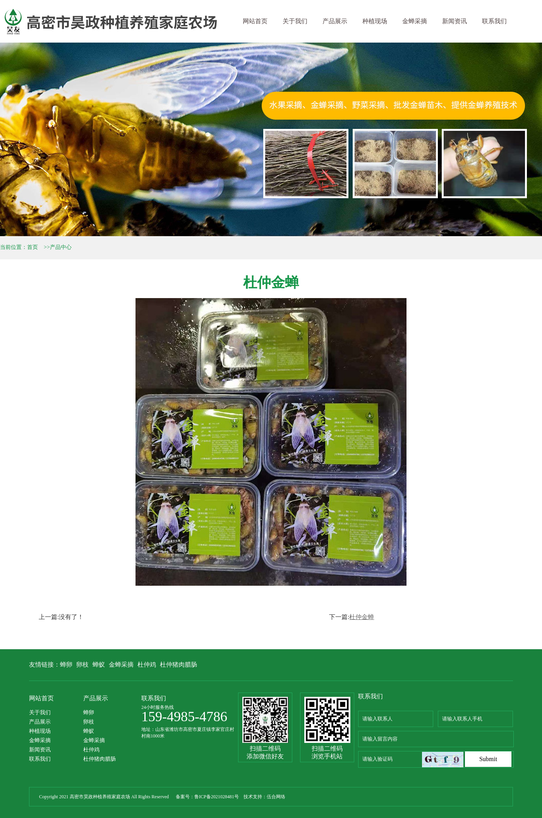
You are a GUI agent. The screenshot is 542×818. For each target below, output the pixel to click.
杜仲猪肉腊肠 (178, 664)
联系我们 (494, 21)
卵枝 (82, 664)
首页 (32, 247)
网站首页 (255, 21)
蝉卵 (66, 664)
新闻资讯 (454, 21)
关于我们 (295, 21)
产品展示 (334, 21)
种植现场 (374, 21)
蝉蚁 (99, 664)
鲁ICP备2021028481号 (216, 796)
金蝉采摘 (414, 21)
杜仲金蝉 (361, 617)
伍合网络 (276, 796)
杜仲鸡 (146, 664)
